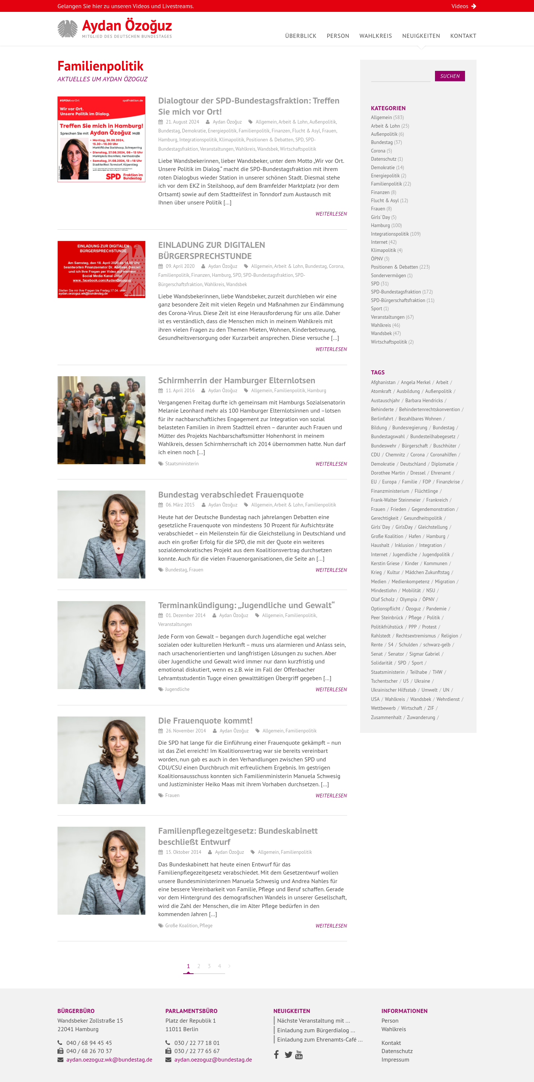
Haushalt (380, 545)
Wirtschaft (411, 708)
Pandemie (436, 609)
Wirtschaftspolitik (298, 149)
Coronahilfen (443, 455)
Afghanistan (383, 382)
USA (375, 699)
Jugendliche (177, 689)
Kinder (412, 563)
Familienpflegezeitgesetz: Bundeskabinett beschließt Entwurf (238, 836)
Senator (396, 654)
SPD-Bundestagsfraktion (268, 275)
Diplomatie (442, 464)
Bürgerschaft (415, 446)
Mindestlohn (384, 590)
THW (437, 672)
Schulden (408, 645)
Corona (336, 266)
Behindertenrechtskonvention (429, 409)
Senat (377, 654)
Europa (389, 482)
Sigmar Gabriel (424, 654)
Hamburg (167, 140)
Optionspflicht (385, 609)
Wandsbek (267, 149)
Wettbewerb (383, 708)
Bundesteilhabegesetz (432, 436)
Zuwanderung (421, 717)
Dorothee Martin (388, 473)
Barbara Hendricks (424, 400)
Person (338, 35)
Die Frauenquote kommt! (205, 720)
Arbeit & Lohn (292, 122)
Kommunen (435, 563)
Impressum (395, 1059)
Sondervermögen (388, 275)
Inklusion (404, 545)
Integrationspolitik (198, 140)
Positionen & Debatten (269, 140)
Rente (377, 645)
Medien (378, 581)
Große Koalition (181, 925)
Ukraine (422, 681)
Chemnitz (395, 455)
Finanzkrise (448, 482)
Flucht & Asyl (306, 131)
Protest (429, 627)
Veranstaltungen (217, 149)
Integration (430, 545)
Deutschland (413, 464)
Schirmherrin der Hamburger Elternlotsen (237, 380)
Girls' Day (380, 217)
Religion (449, 636)
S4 (390, 645)
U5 (406, 681)
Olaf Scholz (383, 599)
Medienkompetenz (410, 581)
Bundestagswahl (388, 436)
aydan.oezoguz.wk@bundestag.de (109, 1059)
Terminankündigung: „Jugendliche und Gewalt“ (246, 605)
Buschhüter (444, 446)
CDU (375, 455)
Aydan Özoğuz (227, 122)
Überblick (301, 35)
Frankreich (437, 500)
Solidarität (382, 663)
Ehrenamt (441, 473)
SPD (299, 140)
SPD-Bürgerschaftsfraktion (398, 300)
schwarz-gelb (436, 645)
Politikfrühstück (387, 627)
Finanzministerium (390, 491)
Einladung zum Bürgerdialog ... (316, 1030)
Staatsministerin (182, 463)
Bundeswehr (383, 446)
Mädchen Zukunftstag (427, 572)
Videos (464, 6)
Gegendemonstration (433, 509)
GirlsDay (404, 527)
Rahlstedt (381, 636)
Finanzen (280, 131)
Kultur (393, 572)
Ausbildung (408, 391)
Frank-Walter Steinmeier (396, 500)
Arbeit (442, 382)
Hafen (415, 536)
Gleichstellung (433, 527)
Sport (376, 308)
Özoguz (413, 609)
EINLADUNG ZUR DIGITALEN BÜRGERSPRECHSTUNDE (211, 250)
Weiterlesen (331, 213)
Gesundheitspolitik (423, 518)
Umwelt (430, 690)
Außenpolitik (322, 122)
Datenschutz (383, 159)
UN (446, 690)
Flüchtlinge (426, 491)
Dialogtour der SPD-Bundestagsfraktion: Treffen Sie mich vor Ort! (249, 106)
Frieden (398, 509)
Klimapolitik (231, 140)
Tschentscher (384, 681)
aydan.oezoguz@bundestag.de (213, 1059)
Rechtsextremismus (416, 636)
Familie (409, 482)
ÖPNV (377, 259)
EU (374, 482)
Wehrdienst (447, 699)
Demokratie (194, 131)
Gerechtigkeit (385, 518)
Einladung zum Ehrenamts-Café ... (320, 1039)
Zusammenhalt (386, 717)
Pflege (206, 925)
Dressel (418, 473)
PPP (413, 627)
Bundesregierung (409, 427)
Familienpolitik (254, 131)
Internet (379, 242)
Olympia (408, 599)
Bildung (379, 427)
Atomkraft (381, 391)
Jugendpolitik (436, 554)
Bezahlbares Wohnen (420, 419)
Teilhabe (418, 672)
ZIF (431, 708)
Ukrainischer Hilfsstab (393, 690)
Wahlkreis (376, 35)
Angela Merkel (416, 382)
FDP (427, 482)
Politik (433, 617)
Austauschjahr (385, 400)
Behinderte (382, 409)
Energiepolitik (222, 131)
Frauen (329, 131)
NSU (430, 590)
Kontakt (464, 35)
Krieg (376, 572)
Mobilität (411, 590)
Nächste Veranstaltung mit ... (313, 1020)
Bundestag (169, 131)
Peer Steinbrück (387, 617)
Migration (445, 581)
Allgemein (266, 122)
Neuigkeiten (421, 35)
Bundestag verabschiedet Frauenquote (231, 494)
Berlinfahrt (382, 419)
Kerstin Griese (385, 563)
